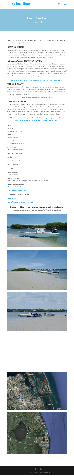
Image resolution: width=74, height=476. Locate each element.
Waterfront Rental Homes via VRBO (20, 202)
